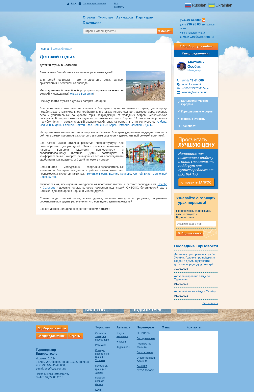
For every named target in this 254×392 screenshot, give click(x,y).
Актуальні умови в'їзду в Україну (199, 282)
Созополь (51, 117)
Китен (44, 166)
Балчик (73, 163)
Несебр (163, 173)
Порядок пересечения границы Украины (97, 342)
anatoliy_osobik (196, 74)
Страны (67, 327)
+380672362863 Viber (200, 78)
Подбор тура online (202, 39)
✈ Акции (118, 330)
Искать (168, 22)
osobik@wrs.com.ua (198, 82)
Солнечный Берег (158, 114)
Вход (68, 3)
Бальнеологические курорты (199, 92)
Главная (37, 41)
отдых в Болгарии (60, 86)
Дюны (62, 117)
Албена (81, 114)
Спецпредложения (202, 46)
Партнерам (148, 319)
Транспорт (192, 115)
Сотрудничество (149, 330)
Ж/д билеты (120, 335)
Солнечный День (99, 114)
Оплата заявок (148, 344)
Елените (119, 114)
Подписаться (194, 224)
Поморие (37, 117)
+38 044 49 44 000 (45, 356)
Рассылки (92, 333)
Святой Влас (135, 114)
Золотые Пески (56, 163)
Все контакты (120, 3)
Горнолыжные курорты (201, 101)
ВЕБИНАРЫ (147, 324)
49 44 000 (197, 70)
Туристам (94, 319)
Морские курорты (197, 108)
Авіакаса (121, 319)
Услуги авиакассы (124, 324)
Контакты (201, 319)
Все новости (218, 294)
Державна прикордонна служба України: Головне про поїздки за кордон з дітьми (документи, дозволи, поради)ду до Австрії (198, 250)
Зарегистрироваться (89, 3)
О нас (174, 319)
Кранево (85, 163)
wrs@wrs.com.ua (206, 29)
